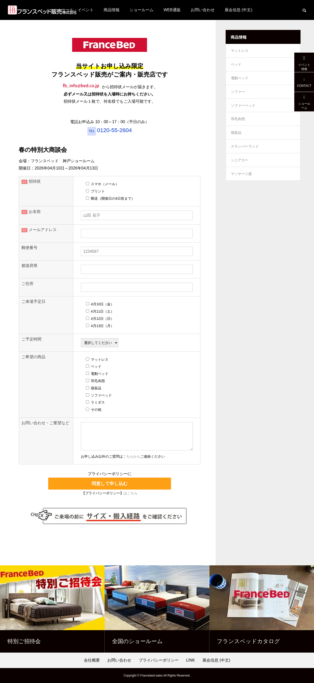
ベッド (236, 66)
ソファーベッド (243, 111)
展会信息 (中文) (238, 10)
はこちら (131, 493)
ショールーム (142, 10)
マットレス (239, 51)
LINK (190, 660)
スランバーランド (245, 156)
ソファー (238, 96)
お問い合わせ (203, 10)
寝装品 (236, 141)
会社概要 (92, 660)
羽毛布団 (238, 126)
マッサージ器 (241, 186)
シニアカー (239, 171)
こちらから (131, 456)
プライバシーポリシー (159, 660)
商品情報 (112, 10)
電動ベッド (239, 81)
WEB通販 (171, 10)
